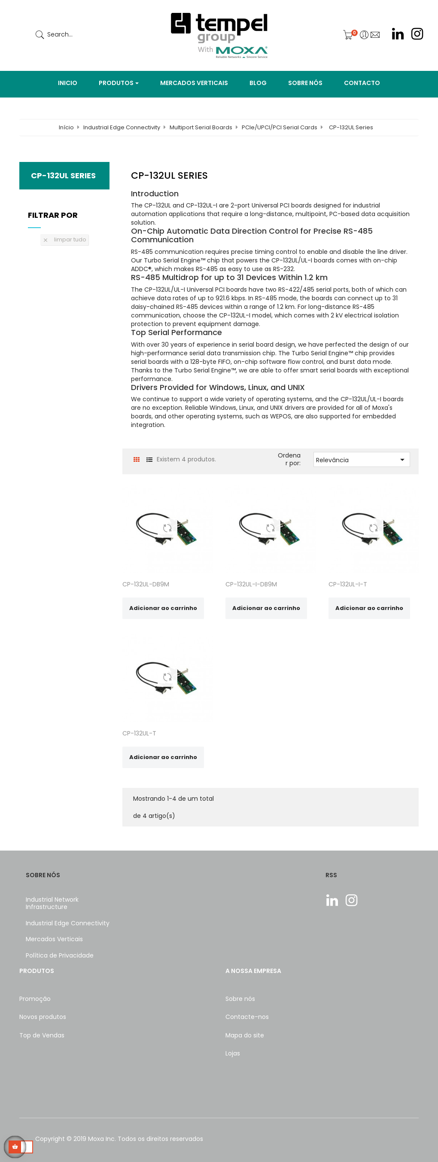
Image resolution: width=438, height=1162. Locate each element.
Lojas (232, 1053)
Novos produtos (42, 1017)
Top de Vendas (41, 1035)
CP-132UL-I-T (347, 584)
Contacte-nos (247, 1017)
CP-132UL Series (63, 175)
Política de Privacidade (60, 955)
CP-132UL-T (139, 733)
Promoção (35, 998)
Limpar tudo (64, 239)
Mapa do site (244, 1035)
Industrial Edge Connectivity (68, 923)
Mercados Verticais (54, 939)
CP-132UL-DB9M (145, 584)
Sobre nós (240, 998)
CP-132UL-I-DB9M (251, 584)
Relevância (362, 459)
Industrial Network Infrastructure (52, 903)
